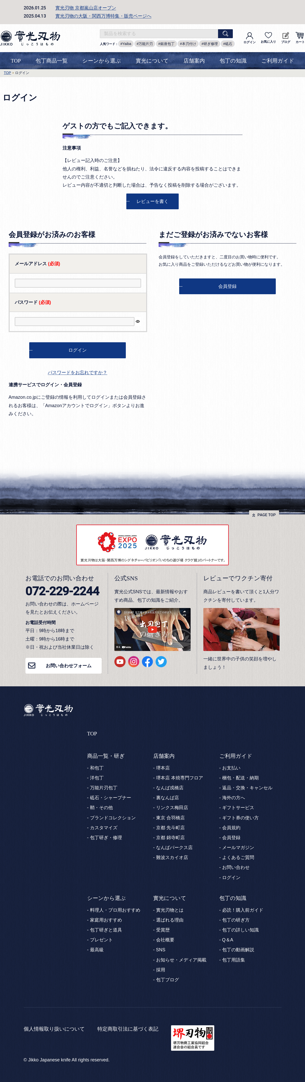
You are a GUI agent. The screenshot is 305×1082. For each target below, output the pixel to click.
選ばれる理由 (170, 920)
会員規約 (231, 827)
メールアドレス (37, 263)
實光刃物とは (170, 910)
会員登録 (231, 837)
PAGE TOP (266, 515)
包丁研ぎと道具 (106, 929)
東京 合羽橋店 (170, 817)
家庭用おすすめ (106, 920)
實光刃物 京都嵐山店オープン (85, 7)
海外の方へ (233, 797)
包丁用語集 (233, 959)
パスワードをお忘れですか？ (77, 372)
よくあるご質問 (238, 857)
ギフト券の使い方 (240, 817)
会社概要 (165, 939)
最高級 (97, 949)
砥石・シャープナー (110, 797)
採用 (160, 969)
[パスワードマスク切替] (137, 321)
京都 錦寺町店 (170, 837)
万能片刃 (146, 44)
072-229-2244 (62, 591)
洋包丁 (97, 777)
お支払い (231, 767)
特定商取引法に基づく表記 (127, 1029)
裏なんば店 (167, 797)
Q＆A (227, 939)
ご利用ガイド (277, 61)
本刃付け (189, 44)
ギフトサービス (238, 807)
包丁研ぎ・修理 (106, 837)
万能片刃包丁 (103, 787)
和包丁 (97, 767)
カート (300, 38)
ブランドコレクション (113, 817)
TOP (16, 61)
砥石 (228, 44)
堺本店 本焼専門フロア (179, 777)
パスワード (33, 302)
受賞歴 (163, 929)
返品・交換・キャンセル (247, 787)
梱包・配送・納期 (240, 777)
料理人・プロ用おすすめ (115, 910)
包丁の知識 (233, 61)
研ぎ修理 (211, 44)
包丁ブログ (167, 979)
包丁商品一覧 (52, 61)
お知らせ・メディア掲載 (181, 959)
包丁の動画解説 (238, 949)
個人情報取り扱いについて (54, 1029)
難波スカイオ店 (172, 857)
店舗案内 (194, 61)
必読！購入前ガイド (242, 910)
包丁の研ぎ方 (236, 920)
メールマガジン (238, 847)
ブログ (285, 38)
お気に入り (268, 37)
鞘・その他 (101, 807)
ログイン (249, 38)
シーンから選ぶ (101, 61)
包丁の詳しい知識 (240, 929)
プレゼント (101, 939)
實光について (152, 61)
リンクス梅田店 (172, 807)
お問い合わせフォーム (69, 665)
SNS (160, 949)
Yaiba (127, 44)
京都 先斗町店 (170, 827)
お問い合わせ (236, 867)
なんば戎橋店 (170, 787)
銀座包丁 (167, 44)
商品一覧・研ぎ (106, 756)
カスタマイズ (103, 827)
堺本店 (163, 767)
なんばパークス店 (174, 847)
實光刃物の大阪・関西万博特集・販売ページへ (103, 16)
